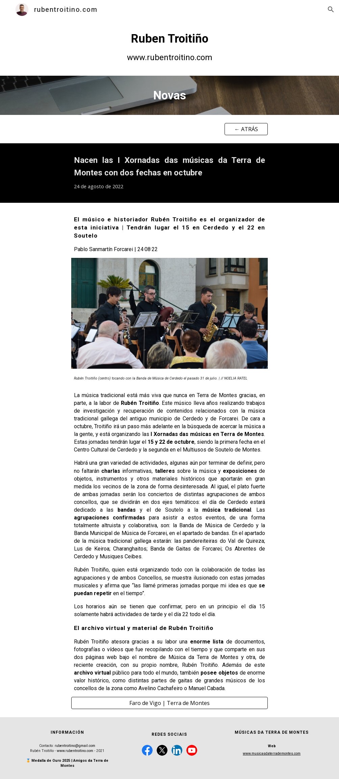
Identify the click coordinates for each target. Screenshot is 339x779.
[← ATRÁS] (246, 129)
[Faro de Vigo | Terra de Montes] (170, 703)
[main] (169, 47)
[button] (331, 9)
